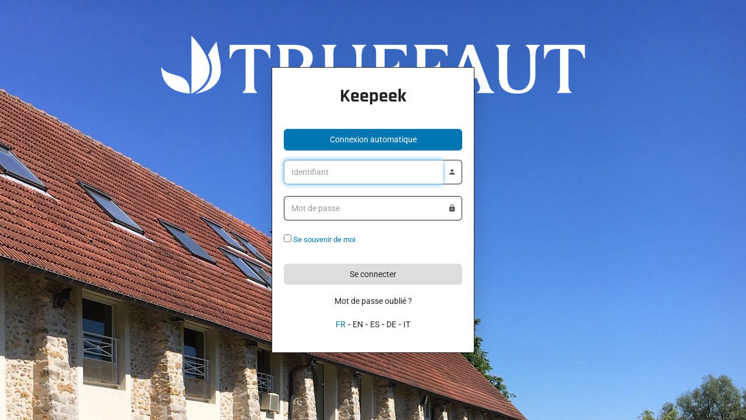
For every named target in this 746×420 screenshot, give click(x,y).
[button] (373, 139)
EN (358, 324)
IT (406, 324)
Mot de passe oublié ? (373, 301)
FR (341, 324)
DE (391, 324)
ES (374, 324)
